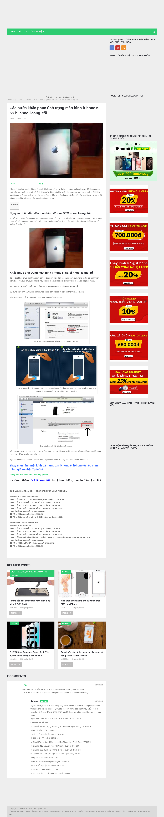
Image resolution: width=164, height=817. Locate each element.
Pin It (40, 184)
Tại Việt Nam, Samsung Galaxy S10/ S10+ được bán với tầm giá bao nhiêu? (30, 654)
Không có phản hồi (26, 608)
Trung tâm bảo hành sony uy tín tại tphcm (29, 475)
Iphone (19, 99)
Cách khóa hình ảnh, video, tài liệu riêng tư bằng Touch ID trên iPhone (82, 654)
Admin (12, 119)
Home (12, 99)
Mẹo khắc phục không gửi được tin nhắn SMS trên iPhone (80, 602)
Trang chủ (15, 32)
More (15, 613)
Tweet (12, 183)
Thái (24, 685)
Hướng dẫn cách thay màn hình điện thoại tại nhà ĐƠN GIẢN (30, 602)
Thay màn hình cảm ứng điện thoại (34, 809)
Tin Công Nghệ (34, 32)
